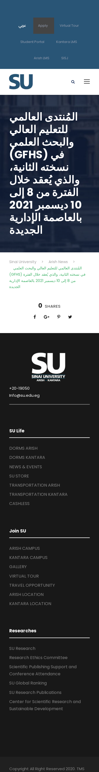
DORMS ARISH (23, 448)
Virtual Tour (69, 25)
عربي (22, 25)
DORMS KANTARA (27, 457)
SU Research (22, 648)
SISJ (64, 58)
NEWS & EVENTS (25, 467)
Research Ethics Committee (38, 658)
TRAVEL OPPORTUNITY (32, 585)
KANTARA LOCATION (30, 604)
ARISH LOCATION (26, 594)
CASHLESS (19, 504)
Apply (43, 25)
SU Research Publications (35, 692)
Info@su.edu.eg (24, 395)
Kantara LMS (66, 41)
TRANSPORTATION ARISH (34, 485)
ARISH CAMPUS (24, 548)
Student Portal (32, 41)
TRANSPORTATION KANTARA (38, 494)
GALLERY (18, 567)
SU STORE (19, 476)
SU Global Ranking (28, 683)
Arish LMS (41, 58)
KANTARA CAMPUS (28, 557)
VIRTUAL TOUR (24, 576)
